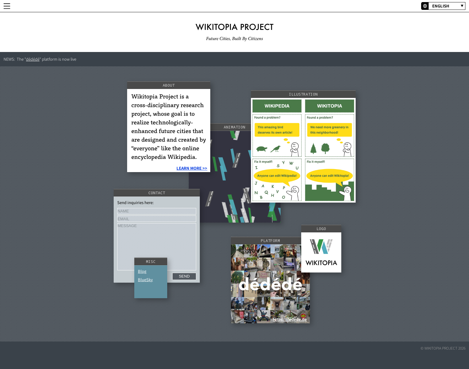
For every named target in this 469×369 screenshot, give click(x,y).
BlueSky (145, 279)
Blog (142, 271)
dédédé (32, 59)
